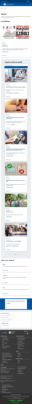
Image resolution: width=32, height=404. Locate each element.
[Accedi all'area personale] (28, 1)
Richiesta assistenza (21, 373)
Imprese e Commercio (21, 342)
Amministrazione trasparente (6, 384)
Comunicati (19, 354)
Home (2, 8)
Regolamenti (20, 371)
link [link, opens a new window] (24, 398)
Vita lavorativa (20, 341)
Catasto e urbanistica (21, 345)
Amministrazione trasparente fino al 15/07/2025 (7, 387)
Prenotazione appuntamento (22, 366)
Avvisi (4, 42)
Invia (16, 67)
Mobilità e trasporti (21, 348)
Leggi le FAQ (20, 370)
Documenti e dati (4, 347)
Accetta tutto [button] (12, 400)
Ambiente (3, 357)
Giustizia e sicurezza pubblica (6, 354)
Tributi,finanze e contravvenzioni (7, 356)
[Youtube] (27, 334)
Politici (3, 344)
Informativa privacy (5, 389)
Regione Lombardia (4, 1)
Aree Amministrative (5, 339)
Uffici (3, 341)
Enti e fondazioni (4, 342)
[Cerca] (30, 4)
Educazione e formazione (6, 353)
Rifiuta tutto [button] (19, 400)
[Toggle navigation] (1, 4)
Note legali (3, 391)
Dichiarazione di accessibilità (6, 392)
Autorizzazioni (4, 361)
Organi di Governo (5, 338)
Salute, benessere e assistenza (6, 359)
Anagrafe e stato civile (21, 338)
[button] (16, 402)
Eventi (19, 362)
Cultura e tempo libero (21, 339)
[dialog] (16, 398)
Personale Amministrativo (6, 346)
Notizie (19, 353)
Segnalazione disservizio (21, 368)
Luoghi (19, 360)
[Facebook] (25, 334)
